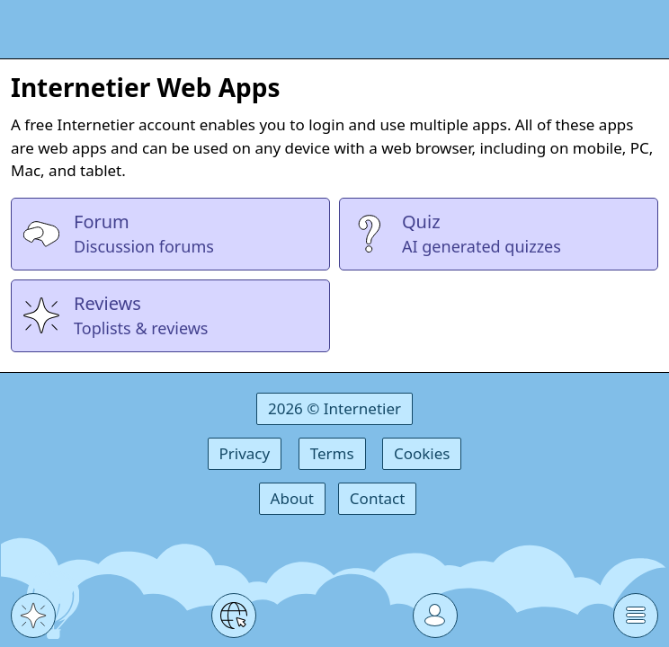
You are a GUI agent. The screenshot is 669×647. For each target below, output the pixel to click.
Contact (378, 498)
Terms (332, 453)
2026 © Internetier (334, 408)
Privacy (245, 453)
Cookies (422, 453)
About (292, 498)
